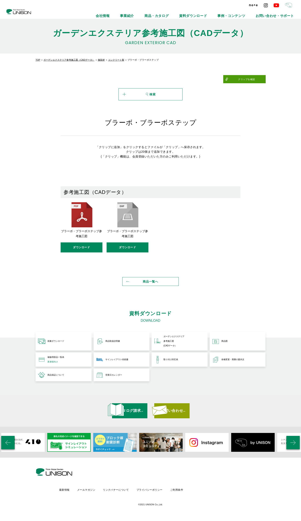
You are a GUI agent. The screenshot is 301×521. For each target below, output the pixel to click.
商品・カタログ (195, 12)
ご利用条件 (213, 491)
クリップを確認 (255, 79)
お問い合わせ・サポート (281, 12)
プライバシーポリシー (185, 491)
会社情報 (155, 12)
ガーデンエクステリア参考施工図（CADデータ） (68, 60)
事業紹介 (173, 12)
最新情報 (98, 491)
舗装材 (101, 60)
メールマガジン (120, 491)
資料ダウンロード (222, 12)
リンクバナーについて (151, 491)
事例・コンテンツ (250, 12)
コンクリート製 (116, 60)
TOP (38, 60)
